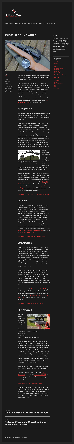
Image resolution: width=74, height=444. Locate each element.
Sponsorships (57, 90)
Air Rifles (7, 83)
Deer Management (58, 74)
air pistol (7, 88)
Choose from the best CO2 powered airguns (30, 303)
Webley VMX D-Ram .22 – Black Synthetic (30, 230)
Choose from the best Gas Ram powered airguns (32, 236)
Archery (56, 66)
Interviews (42, 23)
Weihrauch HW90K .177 (27, 232)
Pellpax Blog (8, 437)
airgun (6, 90)
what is (11, 91)
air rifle (11, 88)
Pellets (55, 85)
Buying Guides (32, 23)
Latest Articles (9, 23)
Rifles (55, 87)
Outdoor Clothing (58, 83)
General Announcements (60, 76)
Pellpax (6, 79)
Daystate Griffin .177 (40, 374)
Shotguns (56, 88)
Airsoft (56, 65)
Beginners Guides (20, 23)
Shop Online (51, 23)
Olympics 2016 (57, 80)
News (55, 79)
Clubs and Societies (58, 72)
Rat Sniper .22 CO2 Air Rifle (39, 289)
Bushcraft (56, 69)
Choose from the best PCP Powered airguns (30, 383)
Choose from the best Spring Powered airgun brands (33, 194)
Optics (55, 82)
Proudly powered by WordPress (19, 437)
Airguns (56, 63)
